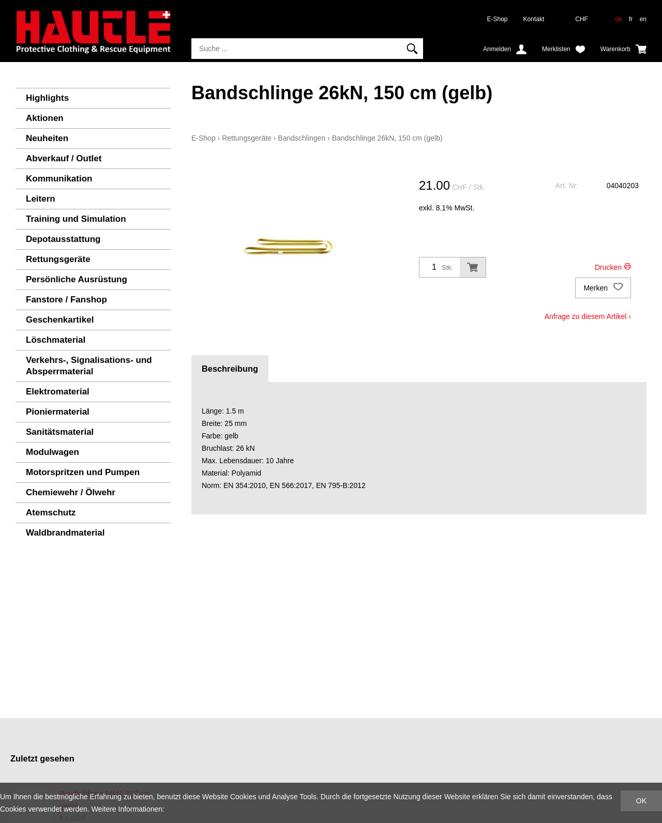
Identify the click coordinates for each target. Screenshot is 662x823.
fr (631, 19)
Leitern (40, 199)
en (643, 19)
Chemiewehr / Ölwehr (70, 492)
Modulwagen (52, 452)
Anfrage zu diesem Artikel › (588, 316)
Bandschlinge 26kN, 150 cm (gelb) (387, 138)
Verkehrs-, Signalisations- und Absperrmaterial (89, 365)
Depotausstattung (63, 239)
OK (641, 801)
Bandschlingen (301, 138)
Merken (603, 288)
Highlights (47, 98)
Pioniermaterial (57, 412)
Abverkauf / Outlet (63, 158)
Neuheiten (47, 138)
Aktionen (45, 118)
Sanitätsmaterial (60, 432)
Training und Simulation (76, 219)
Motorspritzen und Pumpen (83, 472)
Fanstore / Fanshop (66, 299)
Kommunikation (59, 179)
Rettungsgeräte (58, 259)
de (618, 19)
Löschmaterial (55, 340)
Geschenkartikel (60, 320)
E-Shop (497, 19)
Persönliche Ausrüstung (76, 279)
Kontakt (534, 19)
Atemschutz (51, 512)
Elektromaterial (57, 392)
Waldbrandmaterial (65, 533)
